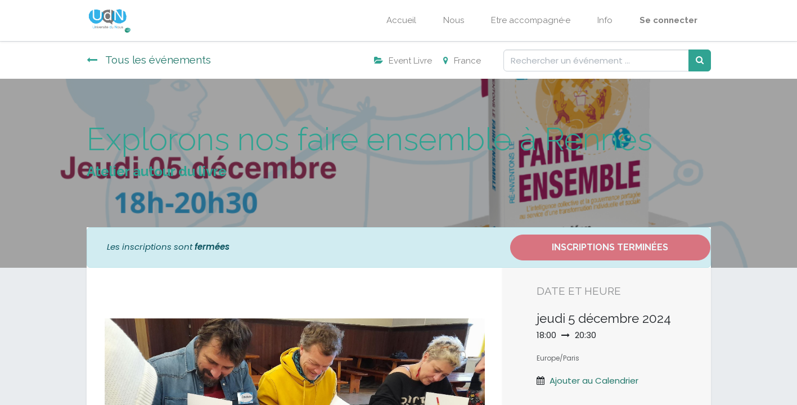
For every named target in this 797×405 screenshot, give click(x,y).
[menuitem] (401, 21)
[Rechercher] (699, 60)
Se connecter (668, 20)
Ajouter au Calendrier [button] (594, 380)
